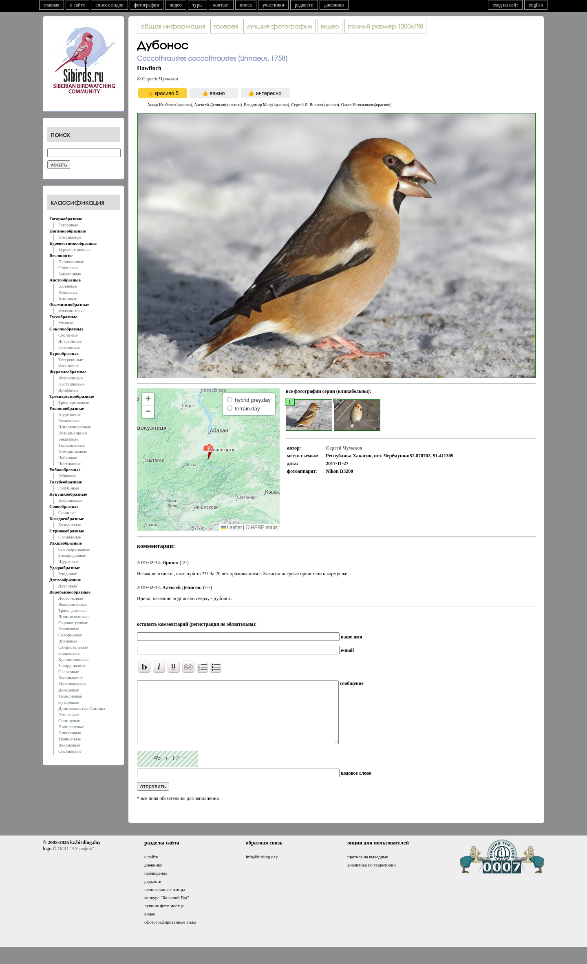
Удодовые (67, 573)
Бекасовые (68, 439)
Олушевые (68, 267)
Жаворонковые (72, 604)
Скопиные (68, 334)
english (536, 5)
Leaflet (231, 527)
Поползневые (71, 726)
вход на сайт (505, 5)
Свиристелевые (73, 647)
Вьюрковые (69, 744)
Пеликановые (71, 261)
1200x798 (385, 26)
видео (176, 5)
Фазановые (68, 365)
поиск (246, 5)
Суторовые (68, 702)
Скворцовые (70, 634)
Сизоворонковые (74, 549)
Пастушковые (71, 383)
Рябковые (67, 475)
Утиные (65, 322)
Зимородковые (72, 555)
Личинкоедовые (73, 616)
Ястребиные (70, 341)
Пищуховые (69, 732)
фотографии (146, 5)
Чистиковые (69, 463)
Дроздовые (68, 689)
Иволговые (68, 628)
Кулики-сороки (72, 432)
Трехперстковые (73, 402)
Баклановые (69, 273)
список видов (109, 5)
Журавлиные (70, 377)
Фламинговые (71, 310)
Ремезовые (68, 714)
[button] (208, 451)
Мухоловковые (72, 683)
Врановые (67, 640)
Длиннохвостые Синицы (81, 708)
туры (197, 5)
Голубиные (68, 487)
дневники (334, 5)
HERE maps (264, 527)
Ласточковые (70, 598)
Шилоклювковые (74, 426)
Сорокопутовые (73, 622)
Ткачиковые (69, 738)
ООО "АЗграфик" (75, 861)
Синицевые (69, 720)
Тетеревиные (70, 359)
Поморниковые (72, 451)
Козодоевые (69, 524)
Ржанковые (68, 420)
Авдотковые (69, 414)
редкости (304, 5)
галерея (226, 26)
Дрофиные (68, 390)
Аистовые (67, 298)
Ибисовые (67, 292)
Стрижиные (69, 536)
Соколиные (69, 347)
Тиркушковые (71, 445)
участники (273, 5)
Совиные (66, 512)
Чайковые (67, 457)
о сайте (77, 5)
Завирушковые (72, 665)
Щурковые (68, 561)
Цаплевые (67, 286)
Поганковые (69, 237)
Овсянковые (70, 751)
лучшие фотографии (279, 26)
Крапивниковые (73, 659)
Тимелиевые (70, 696)
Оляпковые (68, 653)
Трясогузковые (72, 610)
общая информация (172, 26)
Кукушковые (70, 500)
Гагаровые (68, 224)
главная (52, 5)
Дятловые (67, 585)
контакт (221, 5)
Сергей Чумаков (160, 79)
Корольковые (70, 677)
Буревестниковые (74, 249)
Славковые (68, 671)
